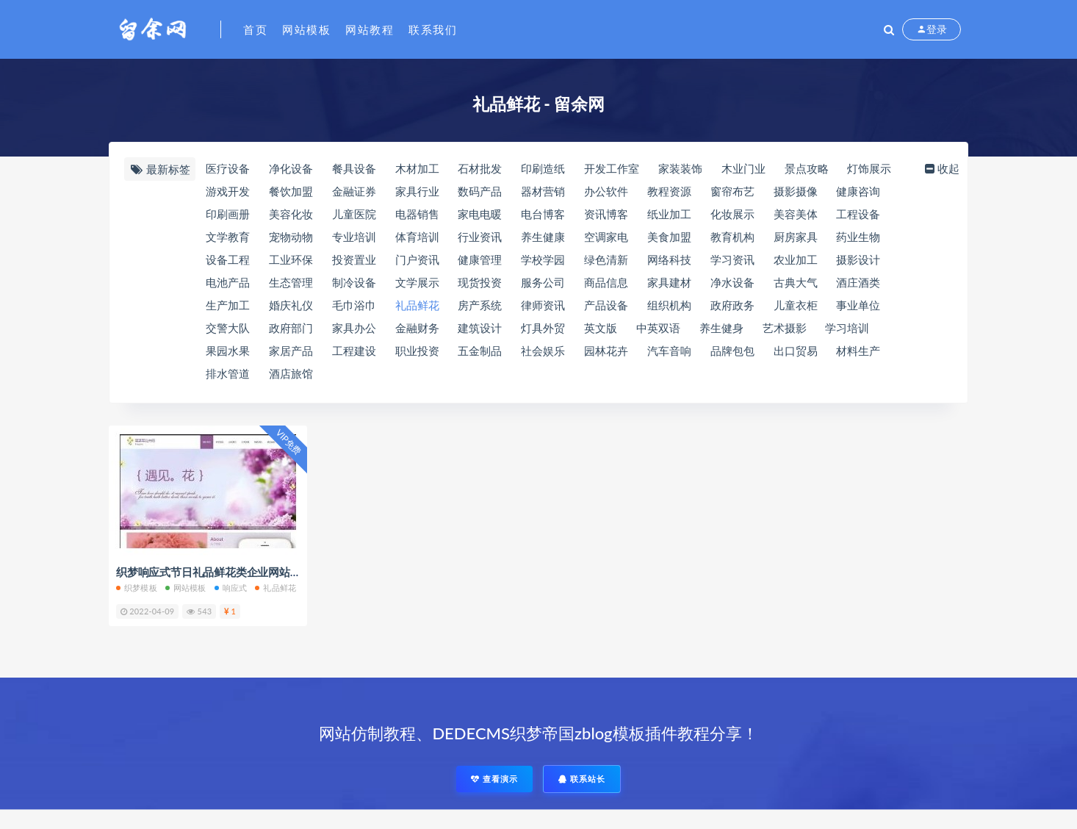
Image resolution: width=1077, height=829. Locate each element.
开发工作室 (611, 168)
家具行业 (417, 191)
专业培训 (354, 236)
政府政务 (732, 305)
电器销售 (417, 213)
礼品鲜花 (417, 305)
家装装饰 (680, 168)
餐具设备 (354, 168)
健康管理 (480, 259)
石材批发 (480, 168)
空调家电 (606, 236)
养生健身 (721, 327)
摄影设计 (858, 259)
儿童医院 (354, 213)
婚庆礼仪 (291, 305)
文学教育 (228, 236)
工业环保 (291, 259)
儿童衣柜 (796, 305)
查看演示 (494, 778)
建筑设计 (480, 327)
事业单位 (858, 305)
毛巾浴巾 (354, 305)
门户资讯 (417, 259)
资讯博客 (606, 213)
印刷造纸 (543, 168)
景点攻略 (807, 168)
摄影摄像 (796, 191)
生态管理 (291, 282)
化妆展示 (732, 213)
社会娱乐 (543, 350)
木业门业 (743, 168)
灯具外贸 (543, 327)
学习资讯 (732, 259)
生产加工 (228, 305)
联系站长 (581, 778)
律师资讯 (543, 305)
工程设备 (858, 213)
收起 (940, 168)
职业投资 (417, 350)
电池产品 (228, 282)
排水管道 (228, 373)
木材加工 (417, 168)
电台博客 (543, 213)
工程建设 (354, 350)
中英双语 (658, 327)
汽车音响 (669, 350)
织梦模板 (136, 587)
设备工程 (228, 259)
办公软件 (606, 191)
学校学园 (543, 259)
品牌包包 (732, 350)
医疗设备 (228, 168)
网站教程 (369, 29)
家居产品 (291, 350)
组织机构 (669, 305)
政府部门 (291, 327)
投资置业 (354, 259)
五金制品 (480, 350)
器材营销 (543, 191)
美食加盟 (669, 236)
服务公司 (543, 282)
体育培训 (417, 236)
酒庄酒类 (858, 282)
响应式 (231, 587)
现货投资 (480, 282)
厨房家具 (796, 236)
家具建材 (669, 282)
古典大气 (796, 282)
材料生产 (858, 350)
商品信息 (606, 282)
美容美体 (796, 213)
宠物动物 (291, 236)
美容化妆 (291, 213)
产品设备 (606, 305)
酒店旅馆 (291, 373)
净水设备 (732, 282)
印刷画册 (228, 213)
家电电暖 (480, 213)
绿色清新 (606, 259)
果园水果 (228, 350)
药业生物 (858, 236)
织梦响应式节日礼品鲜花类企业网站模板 (213, 571)
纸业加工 (669, 213)
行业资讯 (480, 236)
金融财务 (417, 327)
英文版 (600, 327)
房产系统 (480, 305)
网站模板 (306, 29)
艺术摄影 (785, 327)
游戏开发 (228, 191)
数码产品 (480, 191)
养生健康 (543, 236)
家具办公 (354, 327)
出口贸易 (796, 350)
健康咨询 (858, 191)
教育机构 (732, 236)
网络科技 (669, 259)
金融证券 (354, 191)
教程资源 (669, 191)
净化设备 (291, 168)
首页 (255, 29)
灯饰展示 (869, 168)
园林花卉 (606, 350)
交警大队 (228, 327)
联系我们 (432, 29)
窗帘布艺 (732, 191)
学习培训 (847, 327)
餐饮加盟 (291, 191)
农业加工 (796, 259)
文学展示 (417, 282)
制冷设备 (354, 282)
